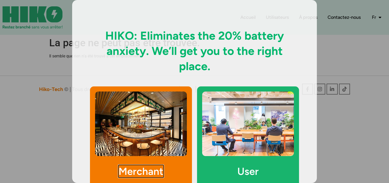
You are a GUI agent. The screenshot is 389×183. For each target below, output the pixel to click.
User (248, 171)
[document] (194, 91)
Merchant (141, 171)
